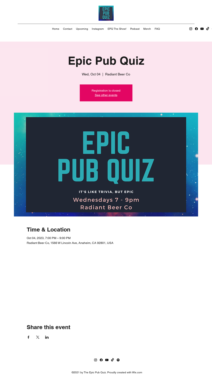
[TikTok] (208, 29)
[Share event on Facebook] (28, 337)
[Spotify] (118, 360)
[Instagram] (191, 29)
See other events (106, 95)
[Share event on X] (38, 337)
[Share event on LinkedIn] (47, 337)
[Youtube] (202, 29)
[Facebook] (196, 29)
